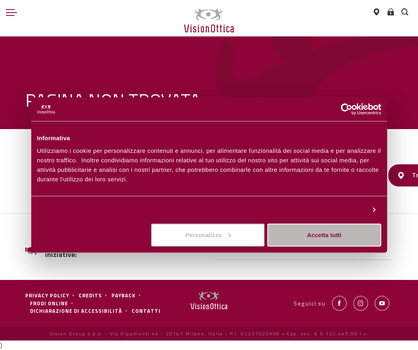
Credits (90, 295)
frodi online (49, 303)
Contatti (146, 311)
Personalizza (347, 209)
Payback (124, 295)
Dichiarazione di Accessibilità (76, 311)
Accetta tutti (324, 234)
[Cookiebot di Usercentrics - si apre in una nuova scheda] (346, 109)
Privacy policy (47, 295)
